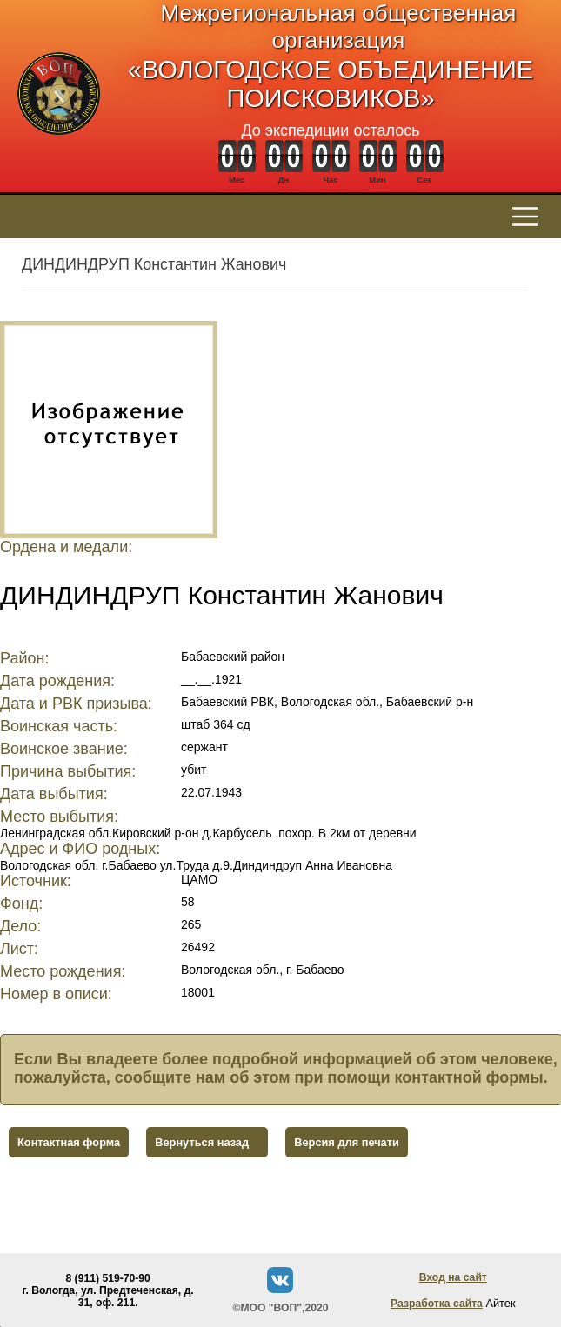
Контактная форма (68, 1142)
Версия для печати (346, 1142)
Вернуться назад (202, 1142)
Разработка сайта (437, 1303)
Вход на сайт (453, 1277)
